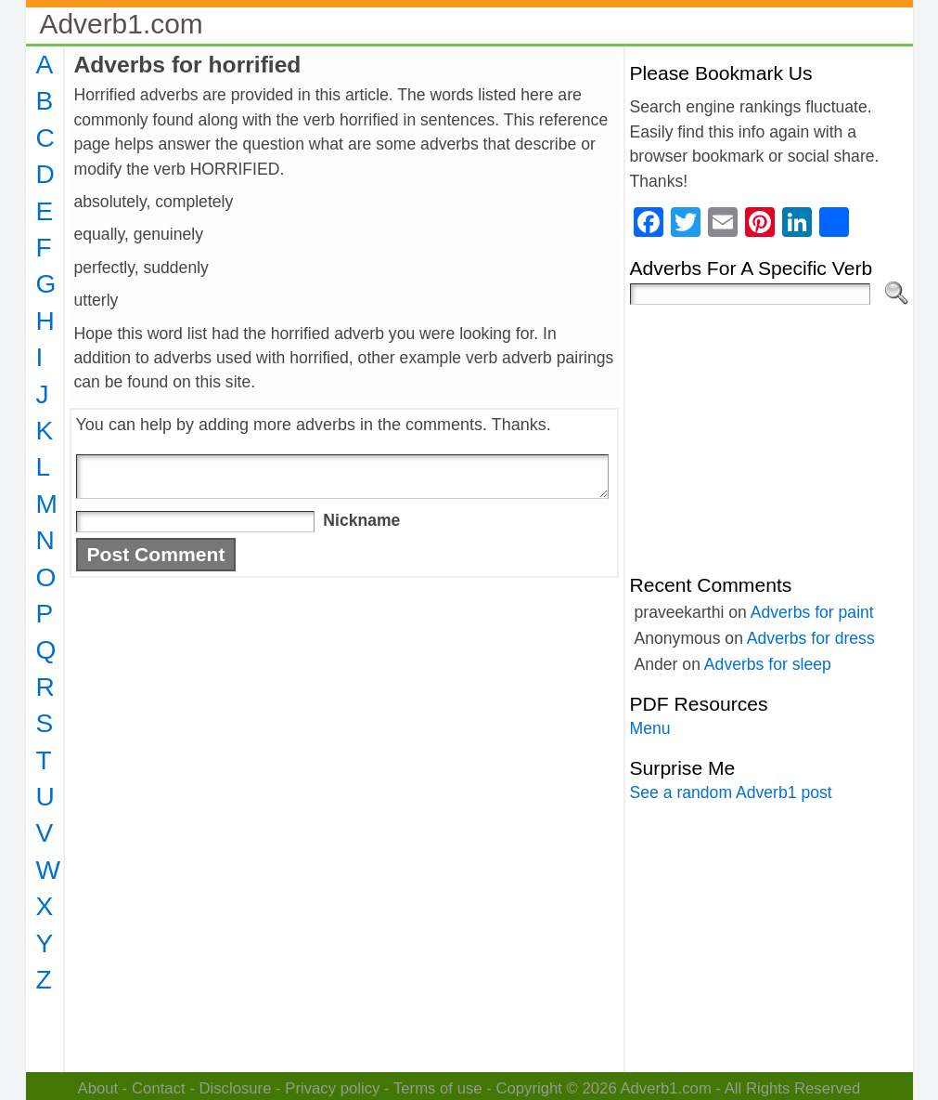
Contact (159, 1088)
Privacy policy (332, 1088)
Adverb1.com (121, 23)
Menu (650, 728)
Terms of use (437, 1088)
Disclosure (235, 1088)
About (98, 1088)
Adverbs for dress (811, 638)
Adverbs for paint (812, 612)
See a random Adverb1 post (731, 792)
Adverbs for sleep (767, 664)
